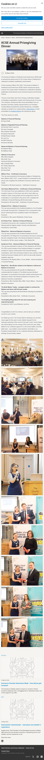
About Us (8, 37)
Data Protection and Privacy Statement (12, 748)
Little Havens (30, 109)
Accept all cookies (22, 18)
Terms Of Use (30, 748)
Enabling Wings (16, 111)
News (13, 37)
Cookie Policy (5, 751)
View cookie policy (7, 27)
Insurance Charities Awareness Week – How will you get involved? (21, 684)
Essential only (22, 23)
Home (3, 37)
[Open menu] (2, 33)
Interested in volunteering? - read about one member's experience (21, 726)
